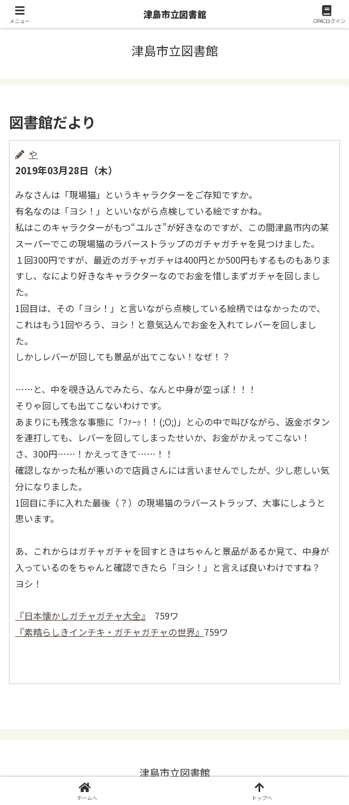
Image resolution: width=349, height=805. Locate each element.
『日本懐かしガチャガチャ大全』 (80, 615)
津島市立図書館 (174, 14)
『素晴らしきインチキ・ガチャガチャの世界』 (109, 632)
